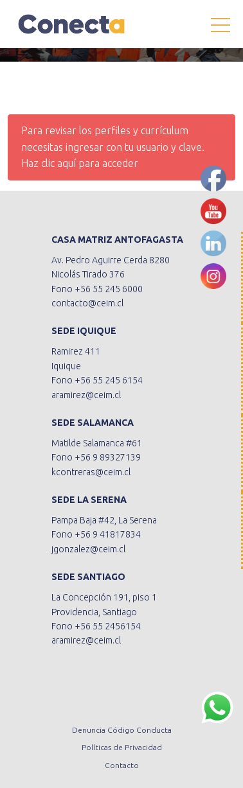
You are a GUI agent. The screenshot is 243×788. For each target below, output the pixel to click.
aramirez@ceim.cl (86, 395)
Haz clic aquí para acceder (79, 163)
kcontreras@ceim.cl (90, 472)
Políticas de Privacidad (122, 747)
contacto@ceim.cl (87, 303)
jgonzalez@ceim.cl (88, 549)
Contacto (122, 765)
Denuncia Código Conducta (122, 730)
